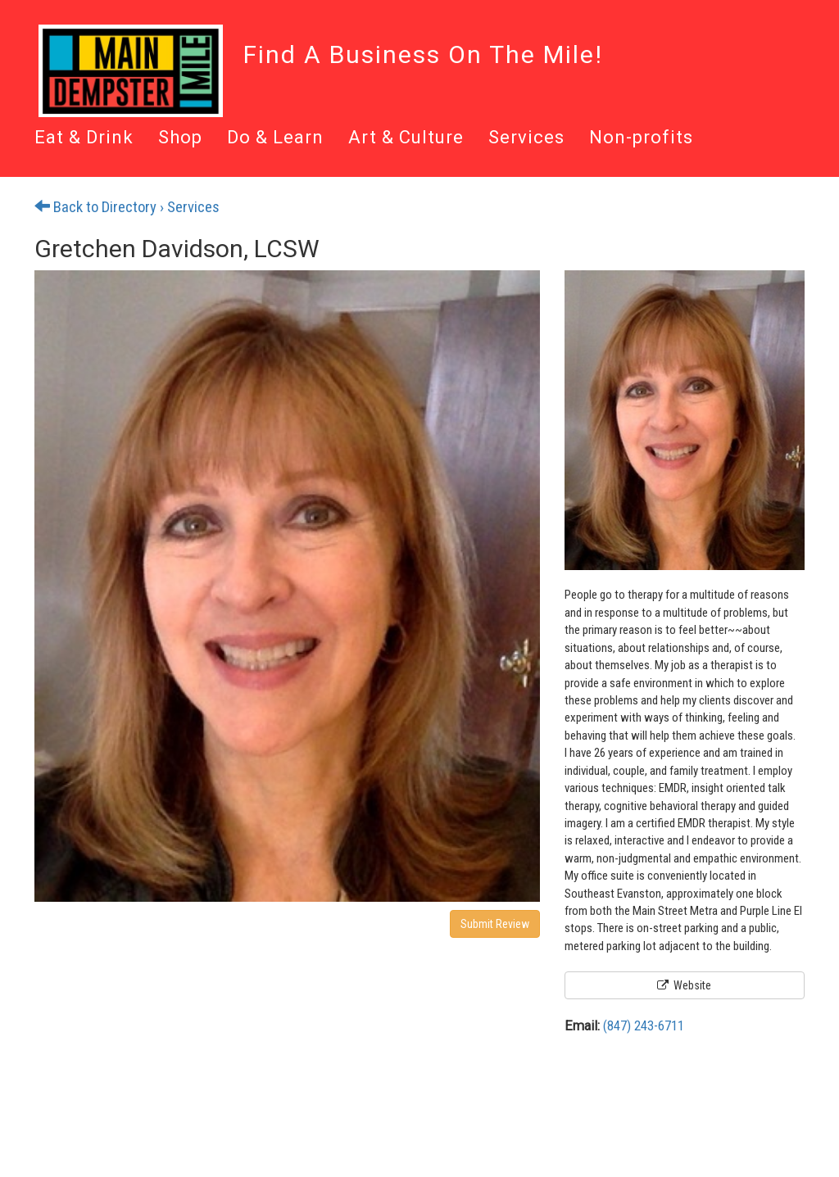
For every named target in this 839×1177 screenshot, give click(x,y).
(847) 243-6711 (643, 1026)
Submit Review (494, 923)
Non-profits (641, 138)
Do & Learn (275, 138)
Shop (180, 138)
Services (526, 138)
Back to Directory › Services (127, 207)
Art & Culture (406, 138)
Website (684, 985)
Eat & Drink (84, 138)
